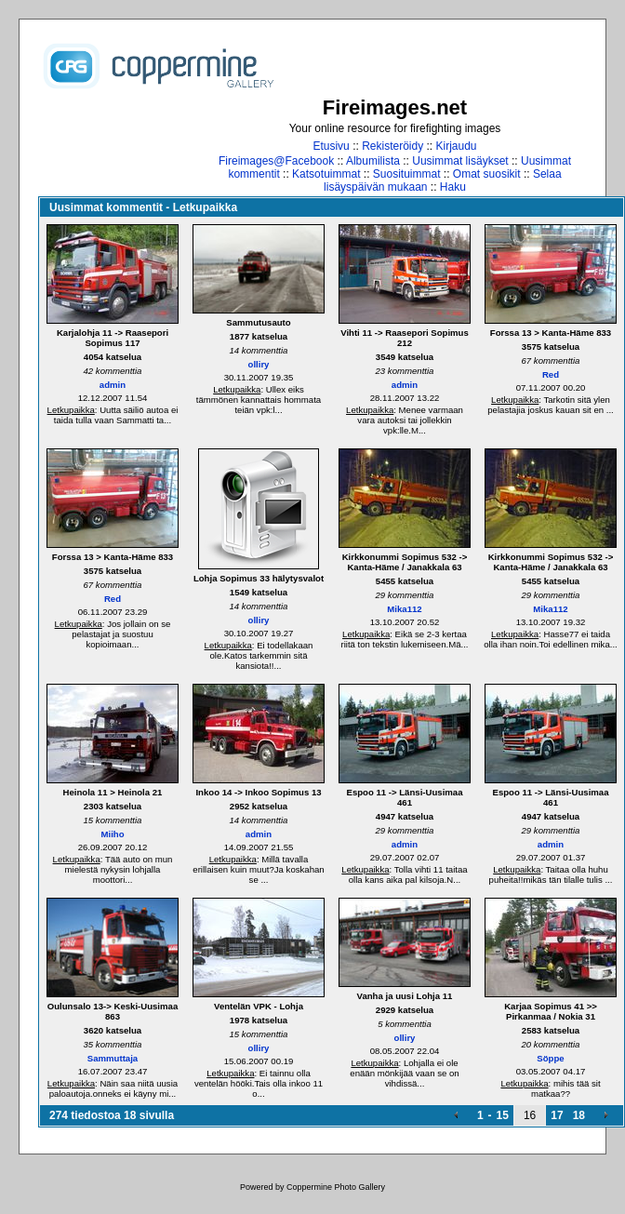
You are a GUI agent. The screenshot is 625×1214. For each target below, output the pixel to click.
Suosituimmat (407, 173)
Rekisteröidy (392, 146)
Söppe (550, 1058)
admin (113, 385)
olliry (259, 364)
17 (557, 1115)
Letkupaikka (71, 410)
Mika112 (404, 609)
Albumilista (373, 160)
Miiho (112, 834)
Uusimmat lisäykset (460, 160)
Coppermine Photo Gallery (335, 1187)
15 (503, 1115)
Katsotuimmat (326, 173)
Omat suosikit (487, 173)
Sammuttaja (112, 1058)
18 (579, 1115)
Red (550, 374)
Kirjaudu (456, 146)
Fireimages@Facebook (276, 160)
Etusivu (330, 146)
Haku (453, 186)
